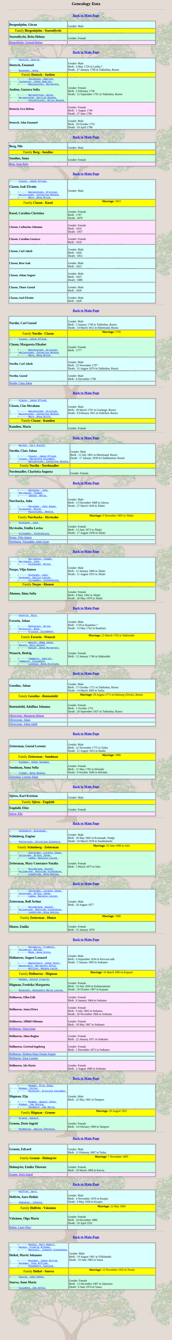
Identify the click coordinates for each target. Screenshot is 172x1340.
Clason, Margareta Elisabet (37, 470)
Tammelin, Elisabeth (32, 685)
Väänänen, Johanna (31, 1245)
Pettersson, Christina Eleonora (40, 868)
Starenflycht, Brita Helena (46, 104)
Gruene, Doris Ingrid (21, 1216)
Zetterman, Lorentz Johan (23, 803)
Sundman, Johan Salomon (34, 787)
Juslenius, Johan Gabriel (36, 83)
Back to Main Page (86, 15)
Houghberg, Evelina (41, 1311)
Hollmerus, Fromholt (42, 980)
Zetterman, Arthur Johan (35, 883)
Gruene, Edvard (29, 1159)
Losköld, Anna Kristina (44, 688)
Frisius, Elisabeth (41, 653)
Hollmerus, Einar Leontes (23, 1095)
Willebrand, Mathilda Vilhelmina (41, 901)
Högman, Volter (29, 1127)
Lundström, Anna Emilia (44, 904)
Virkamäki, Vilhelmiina (34, 550)
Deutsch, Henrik (30, 60)
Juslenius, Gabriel (41, 80)
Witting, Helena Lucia (43, 1004)
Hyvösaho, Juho (29, 538)
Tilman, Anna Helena (32, 799)
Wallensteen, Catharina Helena (39, 200)
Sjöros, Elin (16, 840)
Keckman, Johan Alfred (43, 1305)
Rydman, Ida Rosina (32, 1144)
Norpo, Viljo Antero (20, 554)
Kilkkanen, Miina (30, 524)
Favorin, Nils (28, 635)
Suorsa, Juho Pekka (32, 1323)
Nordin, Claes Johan (20, 391)
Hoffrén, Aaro (28, 1233)
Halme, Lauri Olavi (20, 1270)
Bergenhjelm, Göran (41, 98)
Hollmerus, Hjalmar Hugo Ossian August (32, 1091)
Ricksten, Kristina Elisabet (47, 1130)
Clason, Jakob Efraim (33, 185)
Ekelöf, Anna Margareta (44, 671)
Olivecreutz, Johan (19, 745)
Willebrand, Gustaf (41, 898)
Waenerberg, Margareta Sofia (38, 1001)
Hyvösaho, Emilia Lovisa (35, 596)
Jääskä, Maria (37, 509)
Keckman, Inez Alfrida (34, 1308)
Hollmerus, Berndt (31, 984)
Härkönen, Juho (38, 503)
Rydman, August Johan (42, 1141)
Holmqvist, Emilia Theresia (37, 1170)
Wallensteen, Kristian (43, 197)
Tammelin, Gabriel (40, 682)
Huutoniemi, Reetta (41, 527)
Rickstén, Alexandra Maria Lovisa (41, 1027)
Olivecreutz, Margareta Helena (26, 740)
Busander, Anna (29, 71)
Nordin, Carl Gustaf (32, 456)
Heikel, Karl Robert (42, 1287)
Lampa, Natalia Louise (43, 886)
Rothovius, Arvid (40, 647)
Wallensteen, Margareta (44, 86)
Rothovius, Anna (30, 650)
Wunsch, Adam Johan (41, 664)
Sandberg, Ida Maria (42, 1147)
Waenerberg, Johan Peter (44, 998)
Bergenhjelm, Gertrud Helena (25, 42)
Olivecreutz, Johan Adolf (23, 749)
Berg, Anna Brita (18, 168)
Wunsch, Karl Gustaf (32, 668)
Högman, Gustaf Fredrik (34, 1016)
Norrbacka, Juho (30, 579)
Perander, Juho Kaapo (42, 520)
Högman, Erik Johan (41, 1123)
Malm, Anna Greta (40, 987)
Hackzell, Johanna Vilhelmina (48, 1294)
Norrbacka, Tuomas (31, 506)
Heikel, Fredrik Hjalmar (35, 1291)
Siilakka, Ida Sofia (32, 1334)
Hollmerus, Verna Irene (22, 1066)
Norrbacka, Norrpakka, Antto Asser (29, 558)
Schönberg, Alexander (33, 857)
